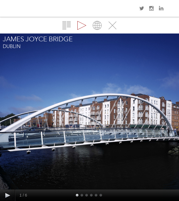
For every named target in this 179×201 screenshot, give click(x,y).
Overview (66, 25)
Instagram (151, 8)
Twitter (142, 8)
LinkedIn (161, 8)
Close (112, 25)
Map (97, 25)
